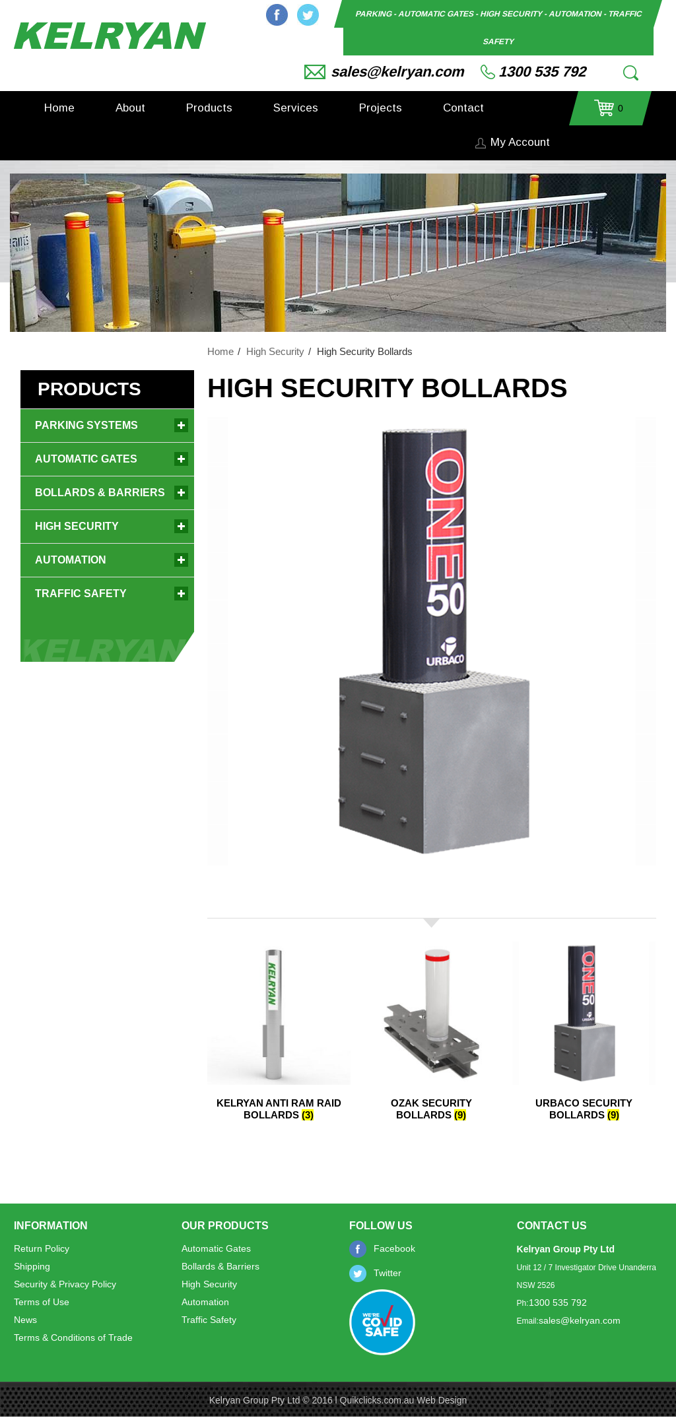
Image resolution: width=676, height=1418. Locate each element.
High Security (275, 351)
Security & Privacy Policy (65, 1284)
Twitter (308, 15)
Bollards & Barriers (100, 492)
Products (209, 108)
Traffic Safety (81, 593)
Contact (463, 108)
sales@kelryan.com (397, 71)
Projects (380, 108)
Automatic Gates (86, 459)
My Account (520, 142)
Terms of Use (41, 1302)
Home (59, 108)
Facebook (277, 15)
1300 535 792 (542, 71)
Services (295, 108)
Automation (70, 559)
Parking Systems (86, 425)
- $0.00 (608, 112)
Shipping (32, 1266)
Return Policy (41, 1248)
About (130, 108)
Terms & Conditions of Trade (73, 1337)
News (25, 1319)
